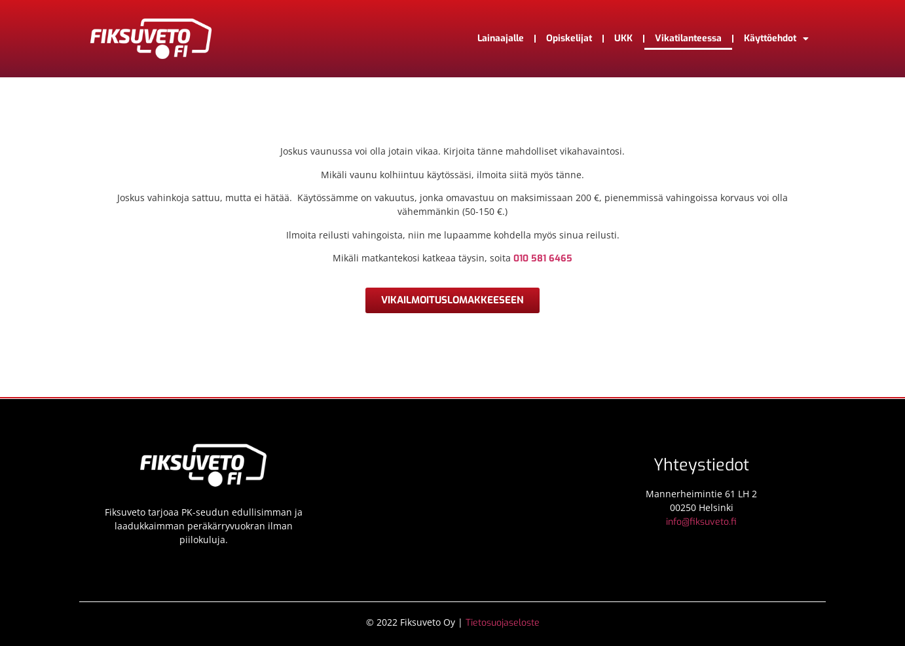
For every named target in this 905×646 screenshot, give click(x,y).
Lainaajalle (500, 38)
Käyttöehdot (776, 39)
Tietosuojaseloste (503, 623)
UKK (623, 38)
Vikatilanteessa (688, 38)
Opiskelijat (569, 38)
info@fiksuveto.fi (701, 522)
